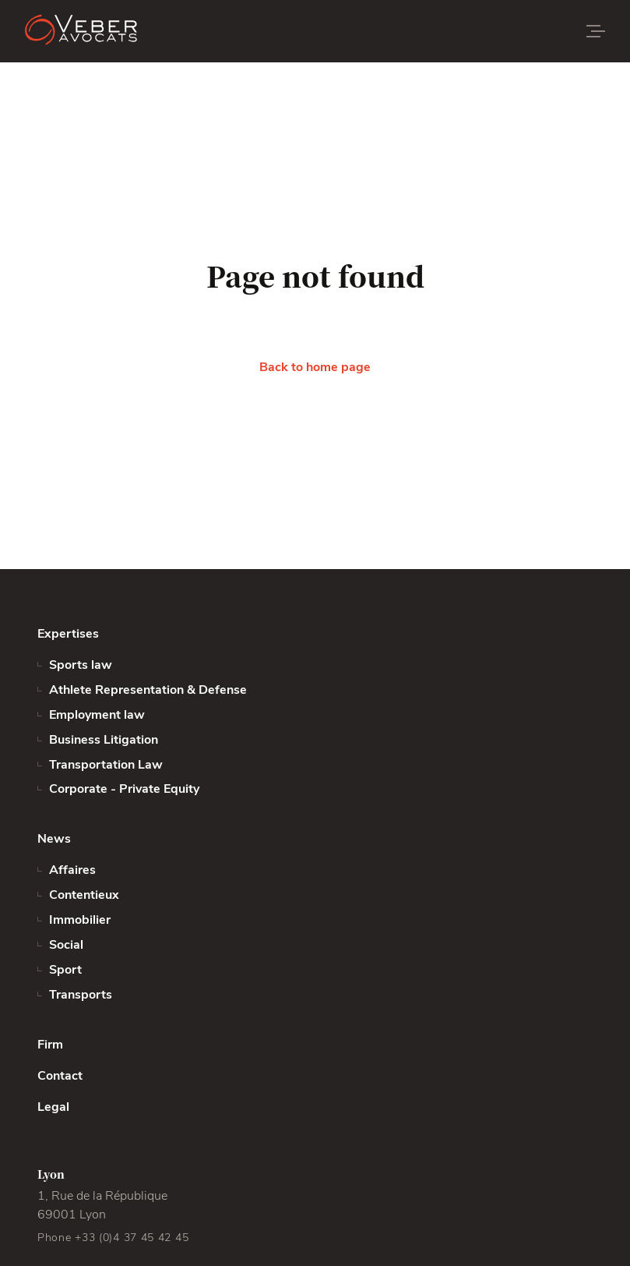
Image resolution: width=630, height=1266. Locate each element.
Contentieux (84, 895)
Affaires (72, 870)
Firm (50, 1044)
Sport (65, 969)
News (54, 838)
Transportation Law (106, 764)
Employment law (97, 714)
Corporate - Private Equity (124, 788)
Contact (60, 1075)
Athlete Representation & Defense (148, 689)
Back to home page (315, 367)
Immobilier (80, 919)
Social (66, 944)
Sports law (80, 665)
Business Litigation (103, 739)
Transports (80, 994)
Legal (53, 1107)
